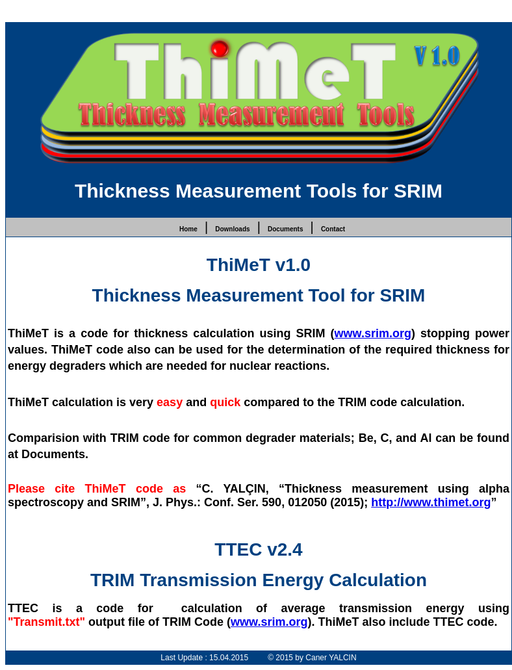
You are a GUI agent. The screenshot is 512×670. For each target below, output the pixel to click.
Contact (333, 229)
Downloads (232, 229)
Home (188, 229)
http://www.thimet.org (431, 502)
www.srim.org (373, 333)
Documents (285, 229)
